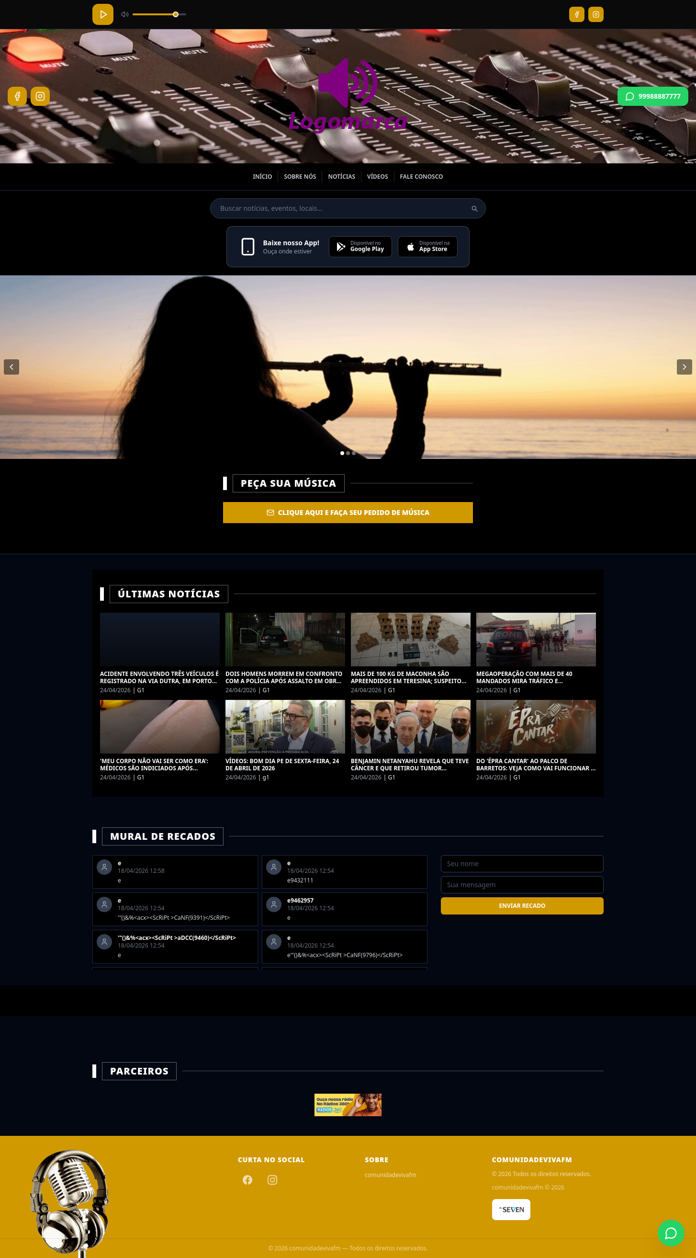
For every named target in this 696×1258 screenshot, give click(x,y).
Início (262, 176)
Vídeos (377, 176)
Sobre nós (300, 176)
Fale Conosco (421, 176)
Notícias (341, 176)
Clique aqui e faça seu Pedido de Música (348, 512)
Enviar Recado (522, 906)
